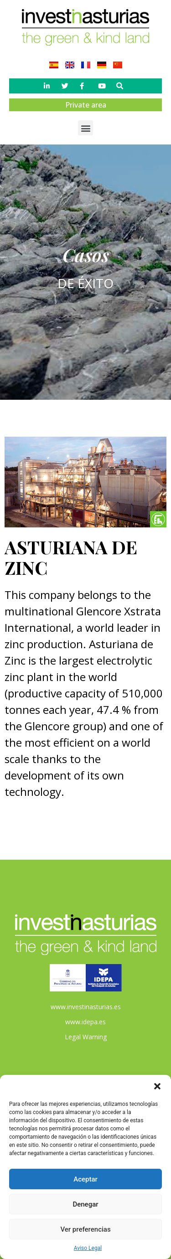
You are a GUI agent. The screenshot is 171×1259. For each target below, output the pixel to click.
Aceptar (85, 1179)
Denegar (85, 1204)
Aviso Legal (88, 1248)
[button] (157, 1086)
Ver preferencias (85, 1229)
